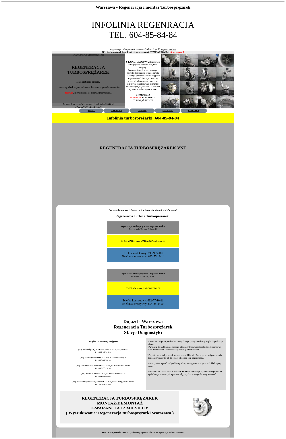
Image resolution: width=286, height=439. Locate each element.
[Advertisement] (143, 41)
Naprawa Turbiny (168, 49)
